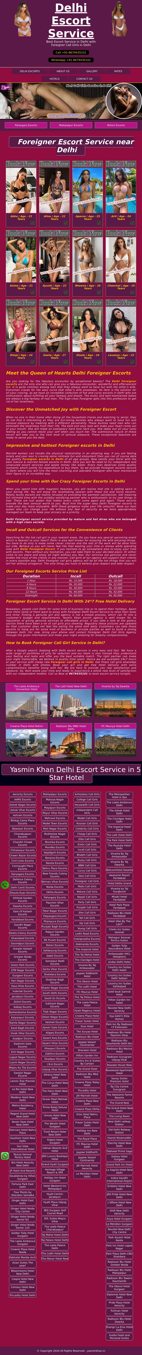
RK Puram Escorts (55, 940)
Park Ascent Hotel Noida (119, 1239)
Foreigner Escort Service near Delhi (75, 146)
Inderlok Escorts (23, 991)
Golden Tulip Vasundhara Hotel (119, 947)
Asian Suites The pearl (22, 1264)
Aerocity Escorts (23, 794)
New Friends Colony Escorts (55, 875)
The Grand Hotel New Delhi (119, 1109)
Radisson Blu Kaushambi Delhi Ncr (119, 1042)
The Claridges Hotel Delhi (119, 820)
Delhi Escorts (30, 71)
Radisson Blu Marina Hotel (119, 1050)
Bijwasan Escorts (22, 828)
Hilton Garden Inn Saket (119, 1001)
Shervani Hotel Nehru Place (22, 1131)
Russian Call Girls (87, 823)
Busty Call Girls (87, 860)
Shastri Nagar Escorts (54, 987)
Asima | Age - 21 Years (21, 287)
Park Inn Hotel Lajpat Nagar (119, 1247)
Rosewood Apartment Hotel (119, 1072)
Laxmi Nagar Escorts (23, 1062)
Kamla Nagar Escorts (23, 1022)
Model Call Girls (87, 818)
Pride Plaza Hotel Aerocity (119, 1304)
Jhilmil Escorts (22, 1001)
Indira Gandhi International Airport (119, 1179)
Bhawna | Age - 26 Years (87, 287)
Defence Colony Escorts (22, 881)
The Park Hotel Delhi (119, 840)
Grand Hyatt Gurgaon (54, 1164)
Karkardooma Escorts (22, 1012)
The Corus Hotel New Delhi (55, 1084)
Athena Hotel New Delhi (55, 1076)
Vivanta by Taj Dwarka (115, 686)
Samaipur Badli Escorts (54, 962)
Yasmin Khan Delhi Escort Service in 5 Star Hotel (75, 774)
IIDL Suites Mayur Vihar (55, 1220)
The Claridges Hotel (87, 959)
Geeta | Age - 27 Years (54, 356)
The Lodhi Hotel (87, 986)
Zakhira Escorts (55, 1053)
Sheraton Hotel (87, 1050)
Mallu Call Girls (87, 886)
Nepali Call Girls (87, 896)
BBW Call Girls (87, 865)
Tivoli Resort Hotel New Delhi (55, 1133)
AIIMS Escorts (22, 799)
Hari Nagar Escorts (22, 980)
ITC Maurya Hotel (87, 991)
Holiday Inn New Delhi (87, 1132)
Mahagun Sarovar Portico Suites (119, 939)
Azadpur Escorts (22, 1038)
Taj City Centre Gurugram (119, 1088)
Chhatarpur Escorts (23, 850)
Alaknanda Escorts (87, 944)
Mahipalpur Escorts (71, 125)
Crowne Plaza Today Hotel (87, 1084)
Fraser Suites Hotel (87, 1021)
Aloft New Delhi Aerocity (119, 1212)
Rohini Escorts (116, 125)
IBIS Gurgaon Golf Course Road (55, 1212)
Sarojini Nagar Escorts (22, 1074)
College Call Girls (87, 799)
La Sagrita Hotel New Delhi (119, 1171)
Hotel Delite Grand (119, 883)
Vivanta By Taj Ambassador (87, 966)
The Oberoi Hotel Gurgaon (119, 1288)
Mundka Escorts (55, 847)
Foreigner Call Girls (87, 881)
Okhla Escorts (54, 892)
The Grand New (119, 1102)
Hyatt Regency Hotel (87, 1010)
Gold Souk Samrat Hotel (119, 993)
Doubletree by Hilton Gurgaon (23, 1177)
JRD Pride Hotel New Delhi (119, 1196)
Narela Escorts (55, 863)
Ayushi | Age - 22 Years (54, 287)
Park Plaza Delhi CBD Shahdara (119, 1255)
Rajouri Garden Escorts (54, 933)
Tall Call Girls (87, 917)
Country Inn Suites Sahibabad (119, 985)
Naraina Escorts (55, 857)
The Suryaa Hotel (87, 1031)
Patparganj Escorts (55, 916)
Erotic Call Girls (87, 844)
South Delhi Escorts (55, 993)
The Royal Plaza (87, 1138)
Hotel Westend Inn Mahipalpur (54, 1187)
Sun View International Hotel (22, 1148)
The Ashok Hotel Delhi (119, 812)
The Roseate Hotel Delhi (119, 847)
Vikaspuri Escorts (55, 1048)
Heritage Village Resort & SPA (55, 1171)
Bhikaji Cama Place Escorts (23, 822)
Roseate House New (119, 1065)
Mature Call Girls (87, 891)
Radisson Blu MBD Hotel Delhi (71, 727)
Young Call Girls (87, 928)
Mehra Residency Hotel (22, 1107)
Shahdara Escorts (55, 974)
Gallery (91, 71)
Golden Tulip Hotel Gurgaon (22, 1234)
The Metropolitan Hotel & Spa (119, 796)
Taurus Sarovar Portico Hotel (22, 1156)
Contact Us (84, 78)
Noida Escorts (54, 886)
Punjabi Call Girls (87, 907)
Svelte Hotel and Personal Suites (119, 1337)
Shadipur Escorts (54, 1058)
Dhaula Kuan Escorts (23, 892)
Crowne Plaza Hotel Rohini (26, 726)
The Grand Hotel (87, 1068)
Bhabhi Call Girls (87, 854)
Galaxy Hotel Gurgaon (119, 1158)
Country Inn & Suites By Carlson (87, 1062)
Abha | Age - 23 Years (21, 217)
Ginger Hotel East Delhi (23, 1202)
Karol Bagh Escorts (22, 1028)
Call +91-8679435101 (71, 52)
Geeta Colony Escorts (22, 932)
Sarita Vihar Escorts (55, 969)
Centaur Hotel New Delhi (22, 1288)
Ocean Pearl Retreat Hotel (54, 1100)
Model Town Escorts (55, 823)
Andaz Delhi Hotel (119, 961)
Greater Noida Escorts (22, 958)
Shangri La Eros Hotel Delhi (119, 1328)
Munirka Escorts (55, 842)
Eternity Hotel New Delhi (119, 1144)
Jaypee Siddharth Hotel (87, 975)
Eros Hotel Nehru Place (87, 1116)
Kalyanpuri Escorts (22, 1017)
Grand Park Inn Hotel (119, 1164)
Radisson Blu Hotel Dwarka (119, 1320)
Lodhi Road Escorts (87, 933)
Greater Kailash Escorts (22, 950)
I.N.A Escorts (55, 1064)
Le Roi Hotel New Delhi (22, 1091)
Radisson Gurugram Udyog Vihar (119, 1058)
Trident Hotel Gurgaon (55, 1141)
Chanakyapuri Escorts (22, 835)
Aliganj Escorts (55, 1032)
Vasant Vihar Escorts (55, 1043)
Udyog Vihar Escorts (54, 1069)
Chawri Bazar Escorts (22, 855)
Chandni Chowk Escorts (22, 843)
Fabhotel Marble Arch (22, 1257)
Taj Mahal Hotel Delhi (55, 1234)
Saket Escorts (54, 955)
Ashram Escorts (22, 815)
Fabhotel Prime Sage (119, 1151)
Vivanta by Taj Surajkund (119, 890)
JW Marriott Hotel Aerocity (87, 1167)
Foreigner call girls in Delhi (72, 662)
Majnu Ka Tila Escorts (22, 1067)
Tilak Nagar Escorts (55, 1011)
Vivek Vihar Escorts (23, 1033)
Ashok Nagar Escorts (23, 804)
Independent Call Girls (87, 811)
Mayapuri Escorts (55, 807)
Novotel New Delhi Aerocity (119, 1009)
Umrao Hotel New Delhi (55, 1117)
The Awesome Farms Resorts (119, 1096)
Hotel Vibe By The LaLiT (119, 923)
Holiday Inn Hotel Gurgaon (55, 1179)
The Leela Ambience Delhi (119, 804)
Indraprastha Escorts (87, 938)
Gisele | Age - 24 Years (87, 356)
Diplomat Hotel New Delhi (119, 1296)
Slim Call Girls (87, 912)
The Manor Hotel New (54, 1258)
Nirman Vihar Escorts (55, 881)
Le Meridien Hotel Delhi (87, 1175)
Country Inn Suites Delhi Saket (119, 969)
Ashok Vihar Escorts (22, 810)
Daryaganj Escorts (22, 874)
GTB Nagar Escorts (22, 970)
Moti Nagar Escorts (55, 828)
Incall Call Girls (87, 849)
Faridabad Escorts (23, 919)
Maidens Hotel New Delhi (23, 1099)
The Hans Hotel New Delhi (55, 1092)
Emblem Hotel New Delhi (119, 1187)
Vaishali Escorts (55, 1022)
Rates (118, 71)
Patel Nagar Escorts (55, 910)
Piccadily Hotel (87, 1090)
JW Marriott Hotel (87, 1095)
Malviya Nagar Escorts (55, 801)
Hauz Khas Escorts (22, 986)
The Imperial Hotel (87, 949)
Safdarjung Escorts (55, 950)
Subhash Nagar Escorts (54, 1005)
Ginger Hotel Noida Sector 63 (23, 1218)
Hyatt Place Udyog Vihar (54, 1204)
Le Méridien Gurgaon (119, 1224)
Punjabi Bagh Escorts (55, 926)
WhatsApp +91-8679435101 (71, 60)
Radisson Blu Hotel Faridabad (119, 914)
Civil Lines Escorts (22, 860)
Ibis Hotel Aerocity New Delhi (22, 1164)
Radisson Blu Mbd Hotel (87, 1075)
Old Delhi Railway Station (119, 1131)
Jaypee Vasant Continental (87, 1043)
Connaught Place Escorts (22, 867)
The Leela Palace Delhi (54, 1247)
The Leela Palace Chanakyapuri (54, 1228)
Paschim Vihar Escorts (55, 904)
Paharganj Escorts (26, 125)
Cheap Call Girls (87, 833)
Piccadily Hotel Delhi (22, 1295)
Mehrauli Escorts (55, 818)
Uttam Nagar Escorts (55, 1016)
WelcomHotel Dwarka (119, 869)
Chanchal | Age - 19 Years (121, 287)
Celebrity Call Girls (87, 828)
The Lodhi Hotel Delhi (54, 1253)
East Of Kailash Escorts (22, 913)
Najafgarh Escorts (55, 852)
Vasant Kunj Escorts (55, 1037)
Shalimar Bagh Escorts (55, 981)
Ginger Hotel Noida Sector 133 (23, 1226)
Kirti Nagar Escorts (22, 1051)
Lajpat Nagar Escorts (23, 1057)
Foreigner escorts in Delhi (42, 459)
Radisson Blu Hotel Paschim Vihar (119, 1034)
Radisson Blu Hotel (87, 1036)
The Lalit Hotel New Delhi (71, 686)
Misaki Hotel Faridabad (119, 898)
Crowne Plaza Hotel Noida (23, 1251)
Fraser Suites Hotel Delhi (87, 1124)
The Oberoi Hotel (87, 981)
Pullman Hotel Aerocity (119, 1312)
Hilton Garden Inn (87, 1055)
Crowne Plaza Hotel (87, 1015)
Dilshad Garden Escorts (22, 899)
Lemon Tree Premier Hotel (22, 1082)
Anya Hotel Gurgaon (119, 1218)
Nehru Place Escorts (54, 868)
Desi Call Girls (87, 875)
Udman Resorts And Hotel (55, 1149)
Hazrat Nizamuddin (119, 1137)
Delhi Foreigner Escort (37, 549)
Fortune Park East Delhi (23, 1185)
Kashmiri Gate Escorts (22, 1045)
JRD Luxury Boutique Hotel (55, 1158)
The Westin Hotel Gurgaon (54, 1125)
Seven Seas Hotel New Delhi (23, 1123)
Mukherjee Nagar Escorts (55, 835)
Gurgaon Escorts (22, 975)
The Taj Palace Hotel (87, 997)
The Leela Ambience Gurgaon (22, 1242)
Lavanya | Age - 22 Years (121, 356)
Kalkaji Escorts (23, 1007)
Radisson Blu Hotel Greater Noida (119, 1263)
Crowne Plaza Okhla (87, 1109)
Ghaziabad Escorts (22, 938)
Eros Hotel (87, 1026)
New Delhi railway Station (119, 1123)
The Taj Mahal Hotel (87, 954)
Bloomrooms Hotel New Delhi (22, 1272)
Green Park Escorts (22, 965)
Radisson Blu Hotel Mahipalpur (119, 1271)
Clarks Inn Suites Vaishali (119, 931)
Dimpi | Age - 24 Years (21, 356)
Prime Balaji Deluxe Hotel (55, 1109)
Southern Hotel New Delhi (22, 1139)
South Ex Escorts (54, 998)
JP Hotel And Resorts (22, 1170)
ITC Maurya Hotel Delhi (115, 726)
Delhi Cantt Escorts (23, 887)
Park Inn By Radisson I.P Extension (119, 1026)
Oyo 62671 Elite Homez (119, 1017)
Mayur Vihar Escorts (54, 812)
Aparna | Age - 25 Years (87, 217)
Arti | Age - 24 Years (121, 217)
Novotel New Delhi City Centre (119, 1231)
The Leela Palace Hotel (87, 1004)
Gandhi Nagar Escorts (22, 926)
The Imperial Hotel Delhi (119, 828)
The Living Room (119, 1116)
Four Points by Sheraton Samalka (22, 1194)
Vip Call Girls (87, 923)
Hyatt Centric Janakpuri (55, 1195)
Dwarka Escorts (22, 906)
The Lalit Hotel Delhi (119, 835)
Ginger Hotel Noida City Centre (23, 1210)
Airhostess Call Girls (87, 794)
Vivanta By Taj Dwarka (119, 863)
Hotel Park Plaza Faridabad (119, 906)
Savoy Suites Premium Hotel (119, 1080)
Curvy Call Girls (87, 870)
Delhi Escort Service (71, 20)
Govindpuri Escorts (22, 943)
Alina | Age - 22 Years (54, 217)
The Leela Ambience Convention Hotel (26, 688)
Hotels (55, 78)
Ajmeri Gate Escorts (55, 1027)
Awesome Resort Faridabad (119, 877)
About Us (63, 71)
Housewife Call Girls (87, 804)
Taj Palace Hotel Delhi (54, 1240)
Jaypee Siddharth (87, 1152)
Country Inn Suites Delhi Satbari (119, 977)
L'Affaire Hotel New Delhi (119, 1204)
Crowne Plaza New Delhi (87, 1102)
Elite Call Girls (87, 839)
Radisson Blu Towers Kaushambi (119, 1279)
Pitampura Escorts (55, 921)
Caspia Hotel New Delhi (23, 1280)
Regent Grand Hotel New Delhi (22, 1115)
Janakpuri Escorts (22, 996)
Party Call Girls (87, 902)
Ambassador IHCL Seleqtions (119, 955)
